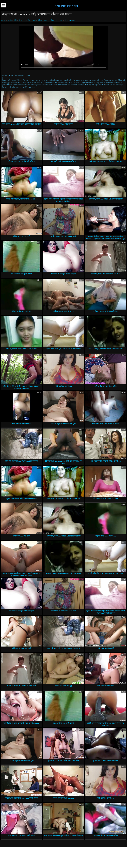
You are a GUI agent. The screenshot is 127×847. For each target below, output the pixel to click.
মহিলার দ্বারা (32, 20)
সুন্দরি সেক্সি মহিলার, (55, 20)
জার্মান (9, 20)
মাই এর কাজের (42, 20)
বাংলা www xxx (69, 20)
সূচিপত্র (3, 20)
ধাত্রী (15, 20)
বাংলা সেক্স (22, 20)
